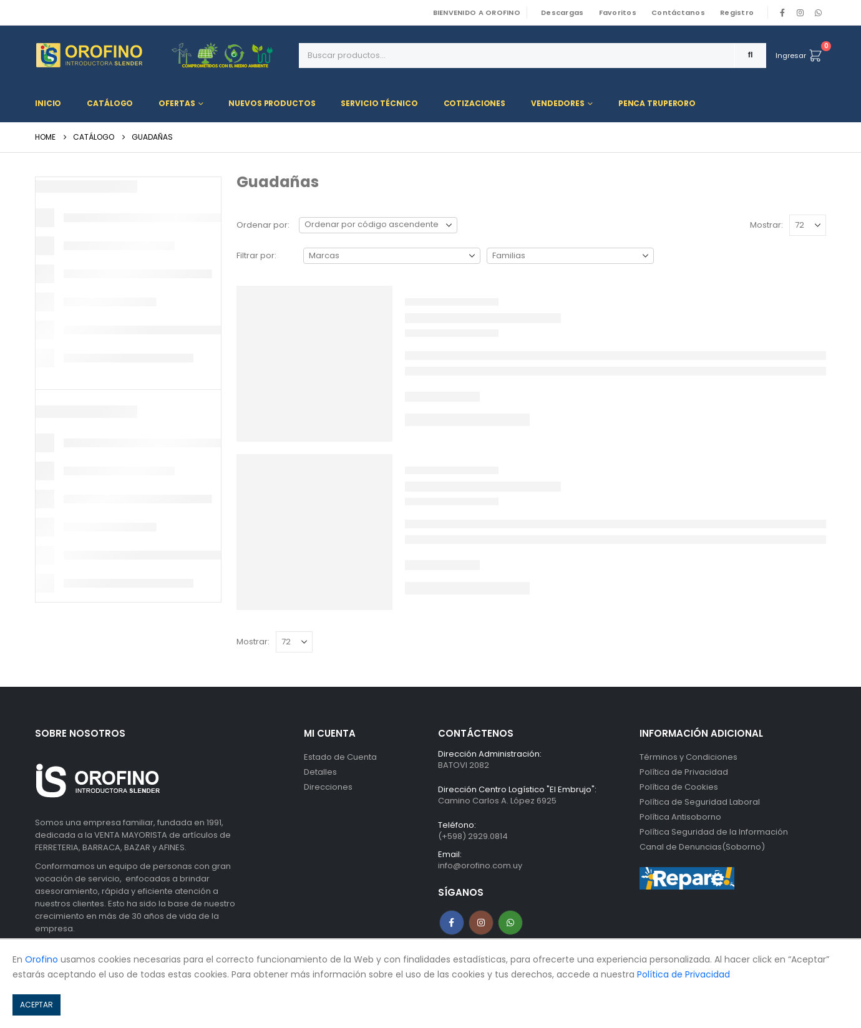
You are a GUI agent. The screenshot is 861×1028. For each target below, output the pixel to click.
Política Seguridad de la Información (714, 832)
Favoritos (617, 12)
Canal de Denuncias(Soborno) (702, 847)
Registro (737, 12)
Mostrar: (766, 225)
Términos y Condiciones (688, 757)
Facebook (451, 922)
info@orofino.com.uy (480, 865)
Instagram (481, 922)
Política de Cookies (679, 787)
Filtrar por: (256, 255)
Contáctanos (678, 12)
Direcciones (328, 787)
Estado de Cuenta (340, 757)
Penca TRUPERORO (657, 103)
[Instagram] (800, 12)
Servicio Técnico (379, 103)
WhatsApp (818, 12)
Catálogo (110, 103)
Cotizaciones (475, 103)
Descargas (562, 12)
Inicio (48, 103)
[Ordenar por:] (378, 225)
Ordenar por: (262, 225)
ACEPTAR (36, 1004)
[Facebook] (782, 12)
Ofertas (176, 103)
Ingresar (791, 56)
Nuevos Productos (271, 103)
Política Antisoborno (680, 817)
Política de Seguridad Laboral (700, 802)
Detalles (320, 772)
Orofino (41, 959)
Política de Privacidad (684, 772)
